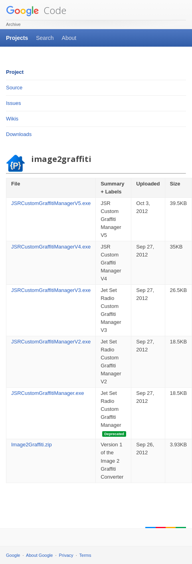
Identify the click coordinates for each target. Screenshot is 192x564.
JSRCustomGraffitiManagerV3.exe (51, 290)
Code (36, 10)
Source (14, 88)
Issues (13, 103)
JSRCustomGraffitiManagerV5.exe (51, 203)
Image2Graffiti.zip (31, 445)
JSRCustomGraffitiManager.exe (47, 393)
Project (15, 72)
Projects (17, 38)
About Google (39, 555)
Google (13, 555)
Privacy (66, 555)
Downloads (19, 134)
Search (44, 38)
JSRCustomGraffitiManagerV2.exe (51, 342)
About (69, 38)
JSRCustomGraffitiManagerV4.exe (51, 247)
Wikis (12, 119)
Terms (85, 555)
